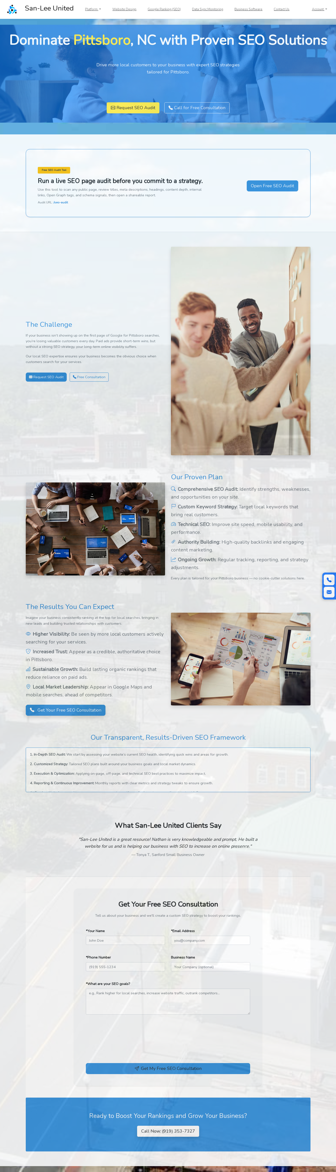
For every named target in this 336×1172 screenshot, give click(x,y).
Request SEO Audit (133, 108)
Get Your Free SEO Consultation (65, 710)
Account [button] (318, 9)
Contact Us (281, 9)
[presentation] (123, 1043)
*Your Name (95, 930)
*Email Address (183, 930)
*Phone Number (98, 957)
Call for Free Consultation (196, 108)
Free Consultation (89, 377)
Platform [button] (91, 9)
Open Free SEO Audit (272, 186)
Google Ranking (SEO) (164, 9)
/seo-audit (60, 202)
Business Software (248, 9)
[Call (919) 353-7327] (329, 579)
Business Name (183, 957)
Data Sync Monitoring (207, 9)
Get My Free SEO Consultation (168, 1068)
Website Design (124, 9)
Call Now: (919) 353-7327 (168, 1131)
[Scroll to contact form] (329, 592)
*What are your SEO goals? (108, 983)
